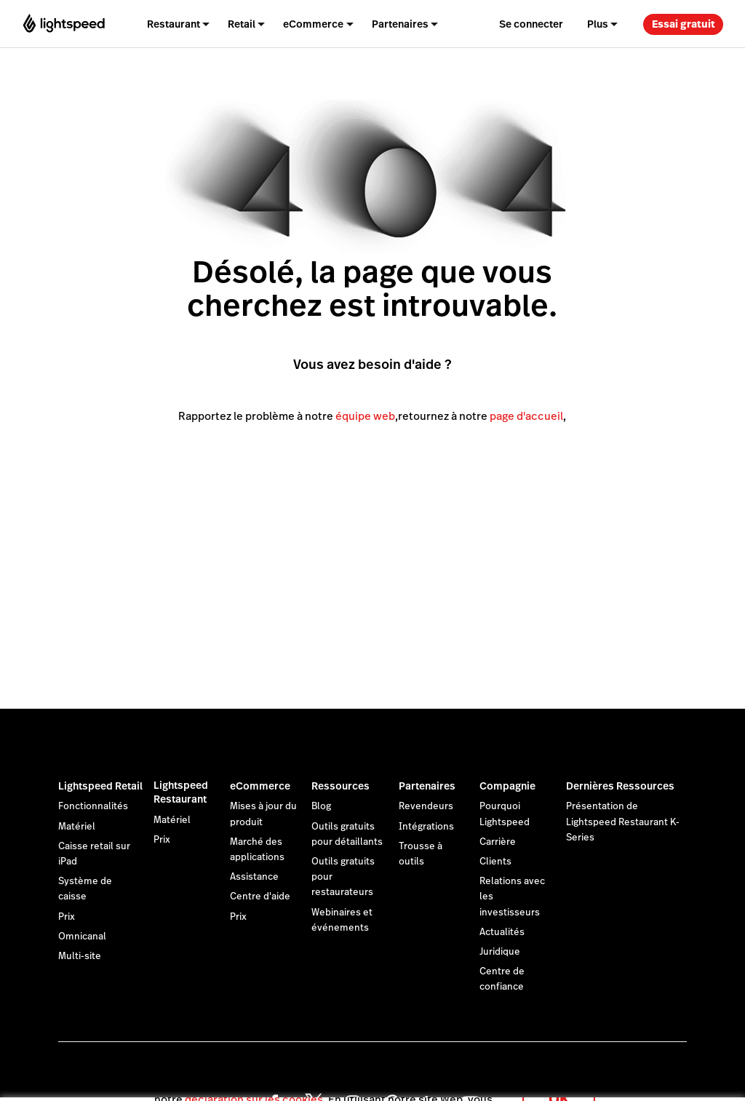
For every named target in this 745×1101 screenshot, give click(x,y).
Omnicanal (82, 936)
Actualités (502, 932)
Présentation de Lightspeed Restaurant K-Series (623, 821)
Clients (495, 861)
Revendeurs (426, 806)
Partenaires (427, 786)
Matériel (76, 826)
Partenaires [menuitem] (400, 24)
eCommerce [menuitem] (313, 24)
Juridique (499, 951)
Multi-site (79, 956)
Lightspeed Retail (100, 786)
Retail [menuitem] (241, 24)
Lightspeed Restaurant (181, 792)
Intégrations (426, 826)
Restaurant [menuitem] (173, 24)
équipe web (365, 416)
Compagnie (507, 786)
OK (559, 1082)
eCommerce (260, 786)
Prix (66, 916)
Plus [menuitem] (597, 24)
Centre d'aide (260, 896)
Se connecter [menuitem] (531, 24)
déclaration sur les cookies (254, 1082)
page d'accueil (526, 416)
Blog (321, 806)
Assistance (254, 876)
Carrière (497, 841)
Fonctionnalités (93, 806)
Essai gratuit (683, 24)
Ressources (340, 786)
